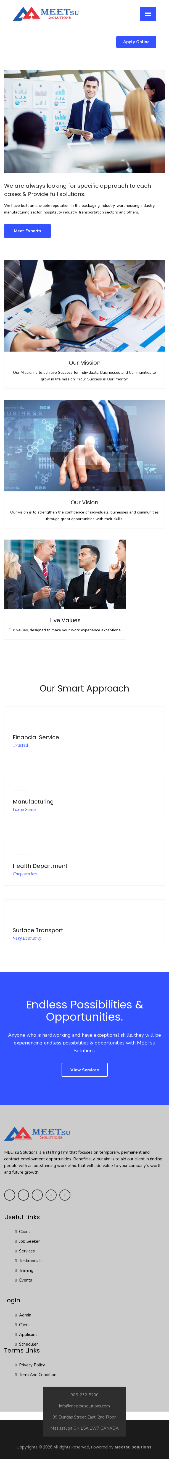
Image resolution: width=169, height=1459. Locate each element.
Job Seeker (27, 1241)
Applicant (26, 1334)
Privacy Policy (30, 1365)
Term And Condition (35, 1374)
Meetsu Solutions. (133, 1447)
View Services (84, 1070)
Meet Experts (27, 231)
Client (22, 1231)
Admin (23, 1315)
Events (23, 1280)
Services (25, 1251)
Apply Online (136, 42)
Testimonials (29, 1261)
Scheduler (26, 1344)
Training (24, 1270)
